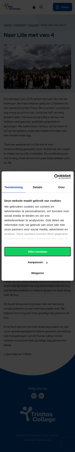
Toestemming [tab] (13, 187)
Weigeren (37, 273)
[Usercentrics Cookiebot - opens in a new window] (54, 176)
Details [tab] (37, 187)
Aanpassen (37, 262)
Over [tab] (61, 187)
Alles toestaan (37, 251)
